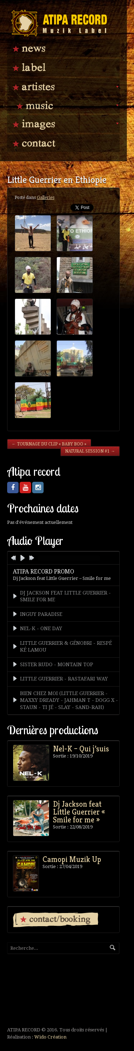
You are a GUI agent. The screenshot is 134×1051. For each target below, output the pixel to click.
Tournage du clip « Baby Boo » (49, 444)
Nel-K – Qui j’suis (81, 749)
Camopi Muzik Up (72, 859)
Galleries (45, 197)
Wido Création (50, 1037)
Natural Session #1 (90, 451)
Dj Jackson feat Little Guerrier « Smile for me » (79, 812)
